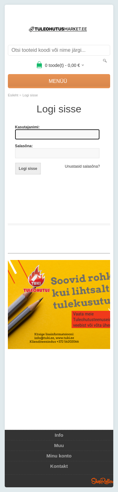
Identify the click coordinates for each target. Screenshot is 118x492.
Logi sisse (30, 95)
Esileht (13, 95)
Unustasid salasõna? (82, 166)
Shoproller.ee (102, 481)
